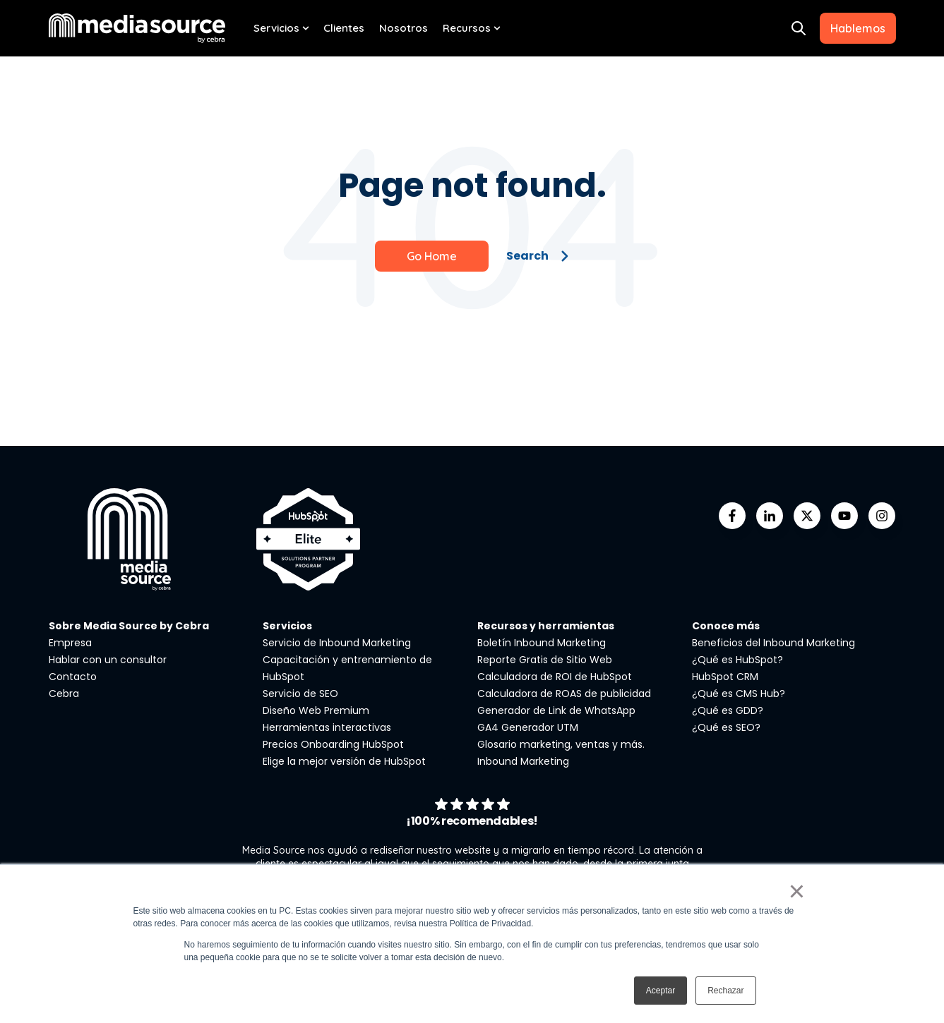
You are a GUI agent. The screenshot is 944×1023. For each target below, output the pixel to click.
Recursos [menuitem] (467, 28)
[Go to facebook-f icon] (732, 515)
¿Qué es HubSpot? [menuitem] (737, 660)
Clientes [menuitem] (343, 28)
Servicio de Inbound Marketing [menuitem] (337, 643)
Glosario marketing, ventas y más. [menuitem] (561, 744)
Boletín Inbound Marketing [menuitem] (541, 643)
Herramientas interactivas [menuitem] (327, 727)
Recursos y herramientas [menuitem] (545, 626)
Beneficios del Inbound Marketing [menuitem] (773, 643)
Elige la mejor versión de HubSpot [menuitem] (344, 761)
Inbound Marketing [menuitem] (523, 761)
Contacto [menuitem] (73, 677)
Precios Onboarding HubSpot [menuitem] (333, 744)
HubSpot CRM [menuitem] (725, 677)
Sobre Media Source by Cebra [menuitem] (129, 626)
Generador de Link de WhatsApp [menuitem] (556, 710)
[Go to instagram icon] (881, 515)
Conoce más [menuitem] (726, 626)
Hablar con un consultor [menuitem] (108, 660)
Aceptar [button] (660, 990)
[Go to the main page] (137, 27)
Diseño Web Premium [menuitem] (316, 710)
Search (537, 256)
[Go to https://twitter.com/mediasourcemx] (807, 515)
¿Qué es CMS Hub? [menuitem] (738, 693)
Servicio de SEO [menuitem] (300, 693)
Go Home (432, 256)
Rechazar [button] (725, 990)
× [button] (797, 891)
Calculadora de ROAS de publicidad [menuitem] (564, 693)
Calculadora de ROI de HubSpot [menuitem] (554, 677)
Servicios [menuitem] (276, 28)
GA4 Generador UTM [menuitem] (527, 727)
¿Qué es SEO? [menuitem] (726, 727)
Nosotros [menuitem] (403, 28)
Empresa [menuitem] (70, 643)
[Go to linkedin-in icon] (769, 515)
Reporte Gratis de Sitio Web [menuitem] (544, 660)
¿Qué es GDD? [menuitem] (727, 710)
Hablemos (857, 28)
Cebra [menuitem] (64, 693)
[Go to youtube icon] (844, 515)
